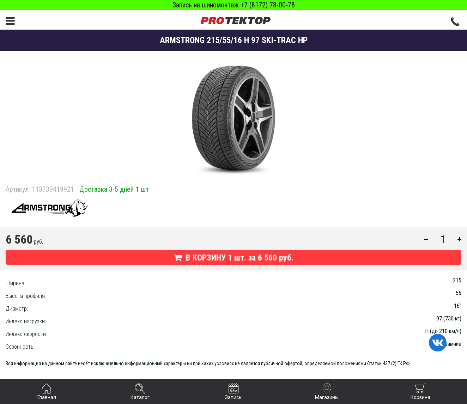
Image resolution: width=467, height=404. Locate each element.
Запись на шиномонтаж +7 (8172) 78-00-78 (233, 5)
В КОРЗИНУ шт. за (233, 258)
